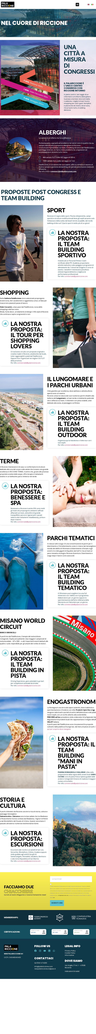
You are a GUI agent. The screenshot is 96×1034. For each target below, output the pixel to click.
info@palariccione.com (63, 895)
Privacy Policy (70, 951)
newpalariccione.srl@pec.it (45, 969)
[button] (77, 4)
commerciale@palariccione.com (63, 171)
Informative (69, 955)
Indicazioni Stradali (72, 971)
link (54, 897)
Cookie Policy (70, 953)
